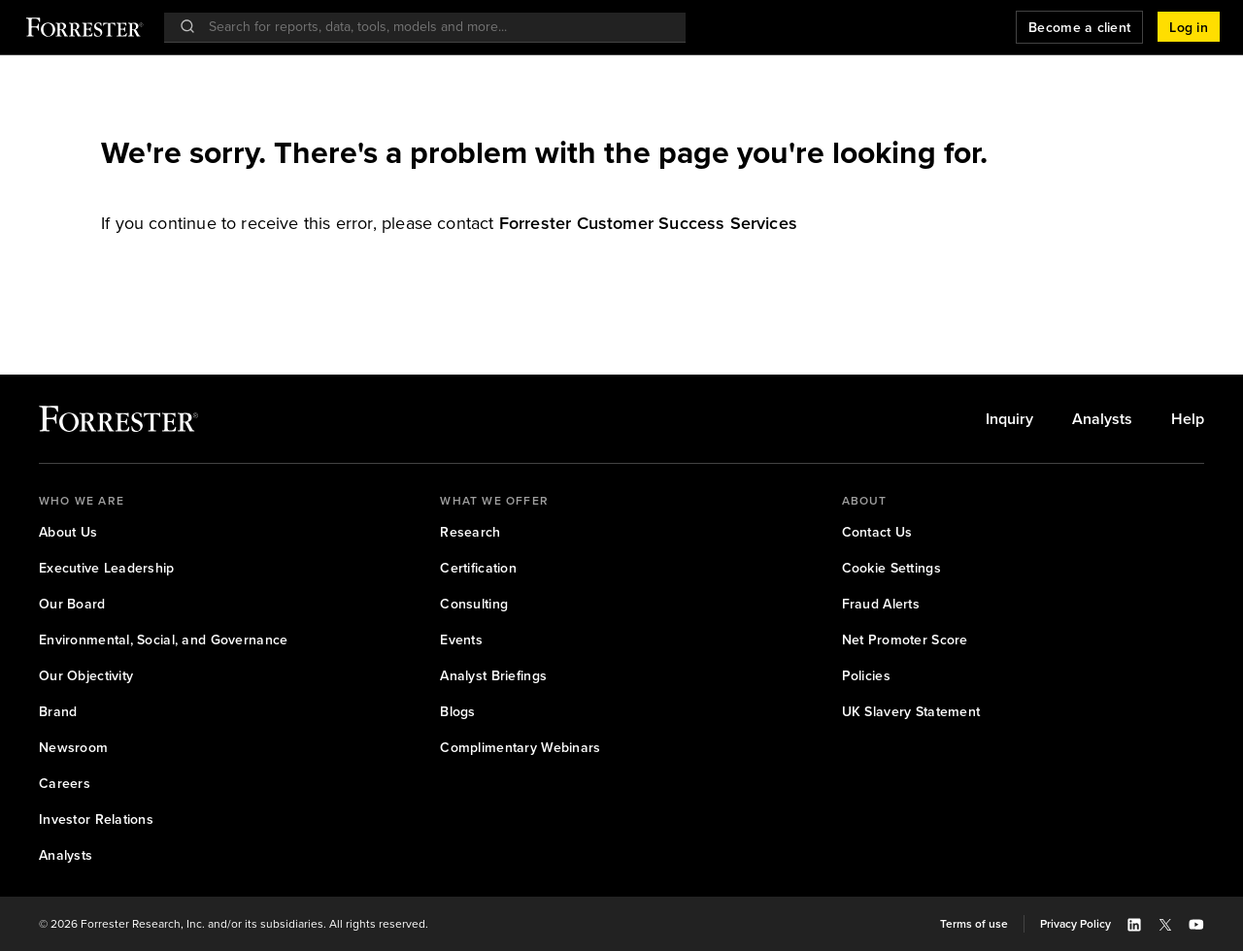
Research (470, 532)
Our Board (72, 604)
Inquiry (1009, 419)
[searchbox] (434, 26)
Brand (58, 712)
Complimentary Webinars (520, 748)
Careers (64, 783)
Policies (866, 676)
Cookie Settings (891, 568)
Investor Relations (96, 819)
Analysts (1102, 419)
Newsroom (73, 748)
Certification (478, 568)
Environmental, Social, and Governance (163, 640)
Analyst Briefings (493, 676)
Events (461, 640)
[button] (1189, 27)
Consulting (474, 604)
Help (1187, 419)
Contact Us (877, 532)
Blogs (457, 712)
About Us (68, 532)
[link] (648, 223)
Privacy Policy (1075, 924)
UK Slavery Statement (911, 712)
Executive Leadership (107, 568)
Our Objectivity (86, 676)
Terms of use (974, 924)
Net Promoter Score (905, 640)
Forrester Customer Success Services (648, 223)
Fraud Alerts (881, 604)
